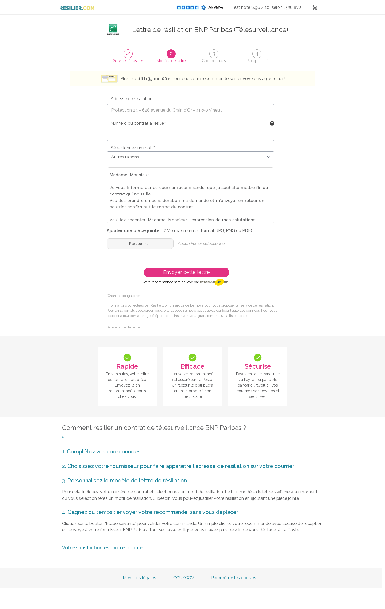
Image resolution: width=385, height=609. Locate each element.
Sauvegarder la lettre (123, 327)
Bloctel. (242, 316)
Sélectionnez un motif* (133, 147)
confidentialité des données (238, 310)
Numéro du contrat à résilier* (139, 123)
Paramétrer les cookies (233, 577)
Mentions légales (139, 577)
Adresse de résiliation (131, 98)
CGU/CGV (183, 577)
